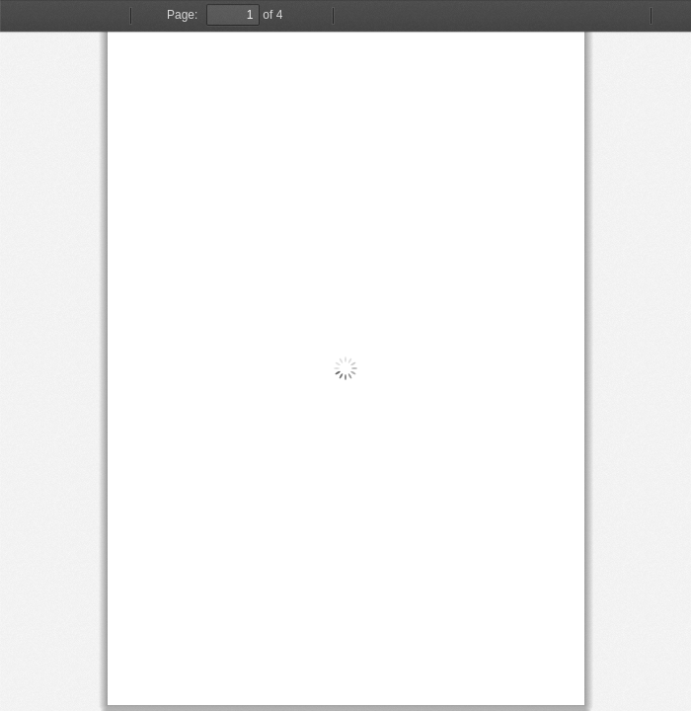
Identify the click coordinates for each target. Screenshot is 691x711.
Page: (182, 15)
